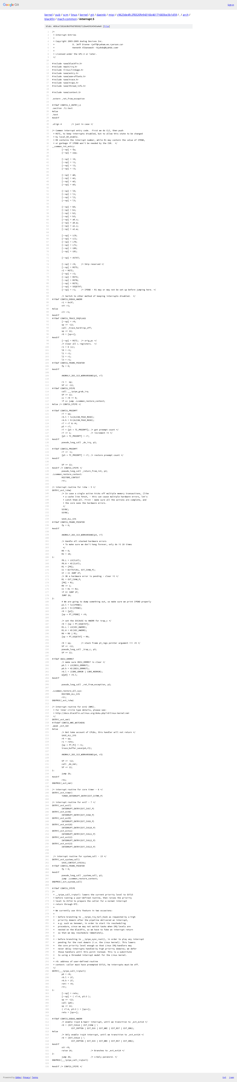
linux (74, 15)
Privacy (26, 1077)
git (92, 15)
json (231, 1077)
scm (65, 15)
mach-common (67, 19)
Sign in (231, 4)
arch (185, 15)
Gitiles (18, 1077)
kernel (48, 15)
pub (57, 15)
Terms (35, 1077)
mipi (111, 15)
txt (224, 1077)
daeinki (101, 15)
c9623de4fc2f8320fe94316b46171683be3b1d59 (147, 15)
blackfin (49, 19)
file (106, 26)
